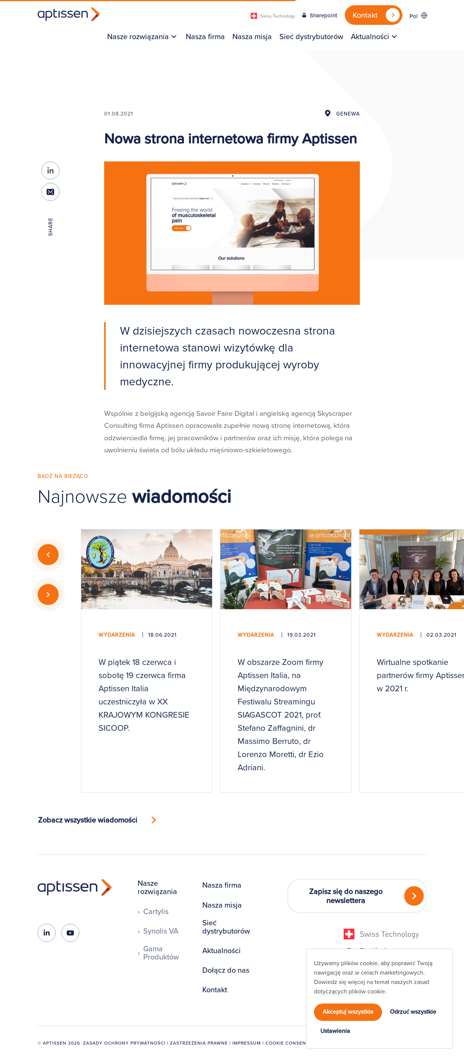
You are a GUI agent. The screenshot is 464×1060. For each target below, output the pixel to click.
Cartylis (155, 911)
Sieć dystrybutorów (311, 36)
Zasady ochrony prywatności (124, 1043)
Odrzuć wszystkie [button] (413, 1011)
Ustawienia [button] (335, 1031)
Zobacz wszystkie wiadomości (87, 819)
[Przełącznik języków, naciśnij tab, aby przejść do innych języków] (418, 16)
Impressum (246, 1043)
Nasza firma (205, 36)
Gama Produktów (161, 952)
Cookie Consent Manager (300, 1043)
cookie (376, 991)
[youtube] (70, 933)
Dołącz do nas (225, 970)
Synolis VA (160, 931)
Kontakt (214, 989)
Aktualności (370, 36)
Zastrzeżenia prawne (199, 1043)
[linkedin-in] (47, 933)
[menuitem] (139, 36)
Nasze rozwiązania (138, 36)
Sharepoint (323, 15)
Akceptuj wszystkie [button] (348, 1011)
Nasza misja (252, 36)
